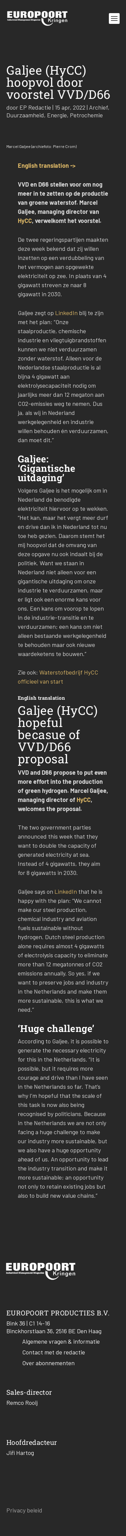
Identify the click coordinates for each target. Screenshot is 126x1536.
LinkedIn (66, 312)
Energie (57, 115)
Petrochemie (86, 115)
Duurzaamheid (25, 115)
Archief (98, 107)
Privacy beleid (24, 1510)
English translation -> (47, 165)
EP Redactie (35, 107)
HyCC (25, 220)
